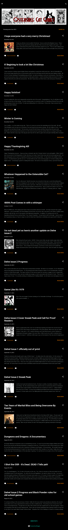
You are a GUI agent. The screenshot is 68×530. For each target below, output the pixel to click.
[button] (63, 36)
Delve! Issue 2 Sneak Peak (17, 377)
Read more (60, 55)
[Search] (66, 4)
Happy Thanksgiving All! (16, 146)
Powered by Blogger (34, 526)
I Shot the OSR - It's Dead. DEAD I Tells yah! (26, 464)
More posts (34, 521)
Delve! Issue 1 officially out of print (22, 349)
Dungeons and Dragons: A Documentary (25, 436)
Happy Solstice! (12, 92)
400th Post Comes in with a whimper (23, 202)
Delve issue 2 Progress (16, 261)
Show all (62, 29)
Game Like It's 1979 (14, 289)
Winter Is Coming (13, 118)
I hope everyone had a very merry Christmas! (27, 36)
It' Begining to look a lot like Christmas (24, 64)
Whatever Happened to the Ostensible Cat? (26, 174)
